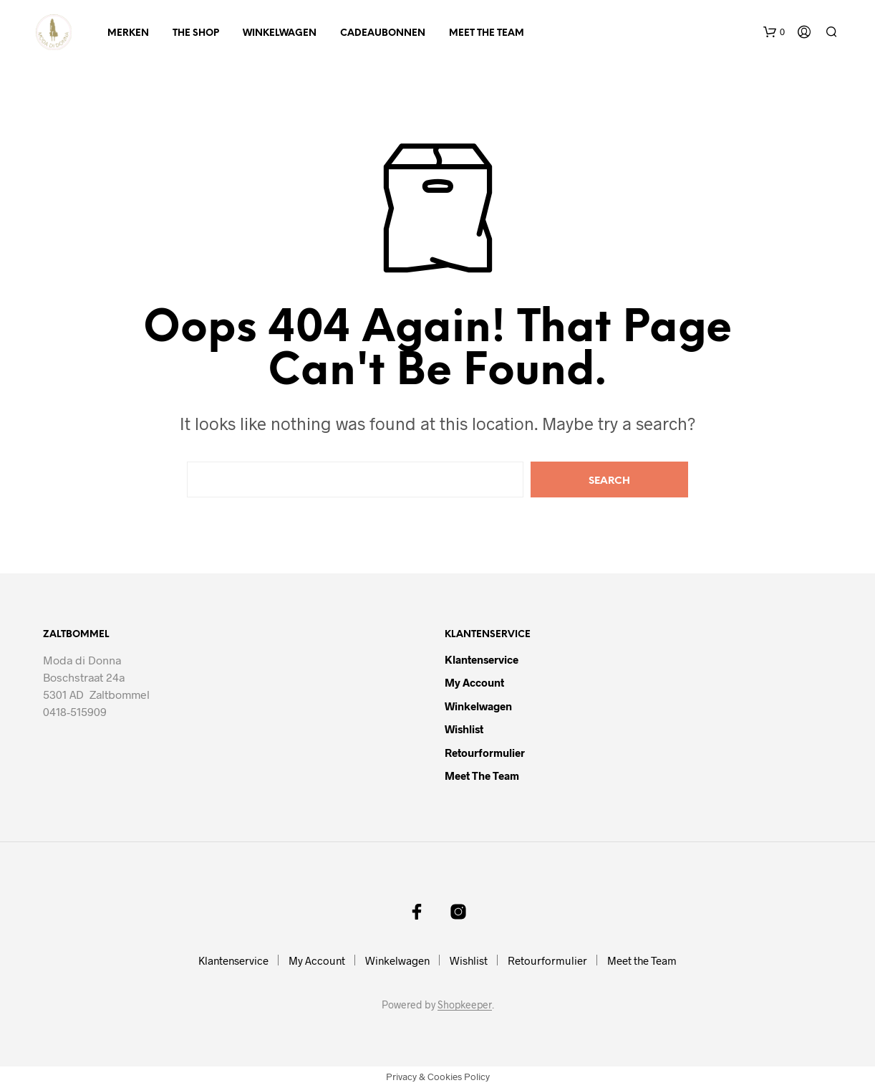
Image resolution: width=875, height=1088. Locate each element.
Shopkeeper (465, 1005)
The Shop (196, 33)
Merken (128, 33)
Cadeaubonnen (382, 33)
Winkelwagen (279, 33)
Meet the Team (486, 33)
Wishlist (464, 728)
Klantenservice (481, 659)
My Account (474, 682)
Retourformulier (485, 752)
